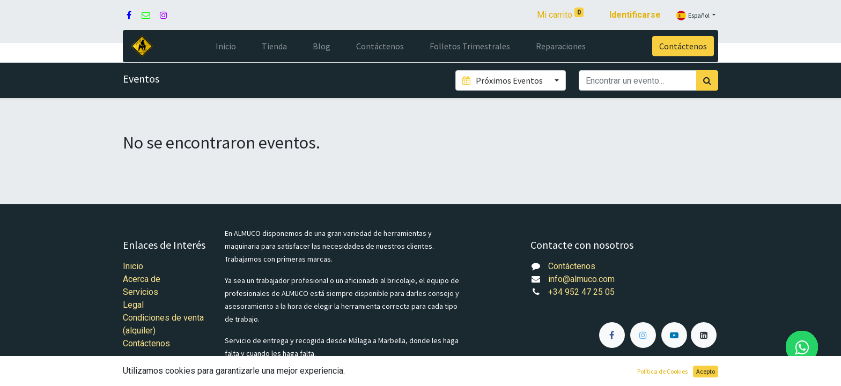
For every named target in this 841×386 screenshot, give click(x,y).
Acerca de (141, 279)
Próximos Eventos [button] (503, 80)
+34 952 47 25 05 (581, 292)
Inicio (133, 266)
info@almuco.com (581, 279)
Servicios (140, 292)
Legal (133, 305)
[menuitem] (226, 46)
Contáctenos (683, 46)
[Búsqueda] (707, 80)
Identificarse (635, 15)
